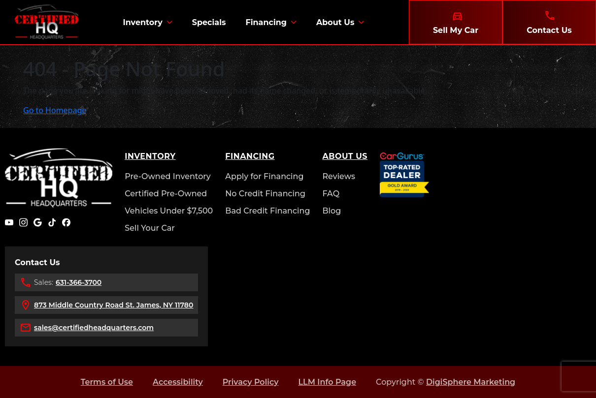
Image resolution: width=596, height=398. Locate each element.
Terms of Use (107, 382)
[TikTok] (52, 222)
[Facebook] (66, 222)
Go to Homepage (54, 110)
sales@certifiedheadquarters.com (94, 327)
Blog (331, 210)
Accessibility (178, 382)
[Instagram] (23, 222)
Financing (266, 22)
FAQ (330, 193)
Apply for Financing (264, 176)
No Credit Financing (265, 193)
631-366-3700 (78, 282)
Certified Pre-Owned (166, 193)
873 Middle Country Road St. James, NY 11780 (113, 305)
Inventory (142, 22)
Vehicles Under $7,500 (169, 210)
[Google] (37, 222)
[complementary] (566, 368)
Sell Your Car (150, 228)
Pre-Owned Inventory (168, 176)
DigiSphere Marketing (470, 382)
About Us (335, 22)
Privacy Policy (251, 382)
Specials (209, 22)
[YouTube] (9, 222)
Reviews (338, 176)
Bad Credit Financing (267, 210)
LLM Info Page (327, 382)
